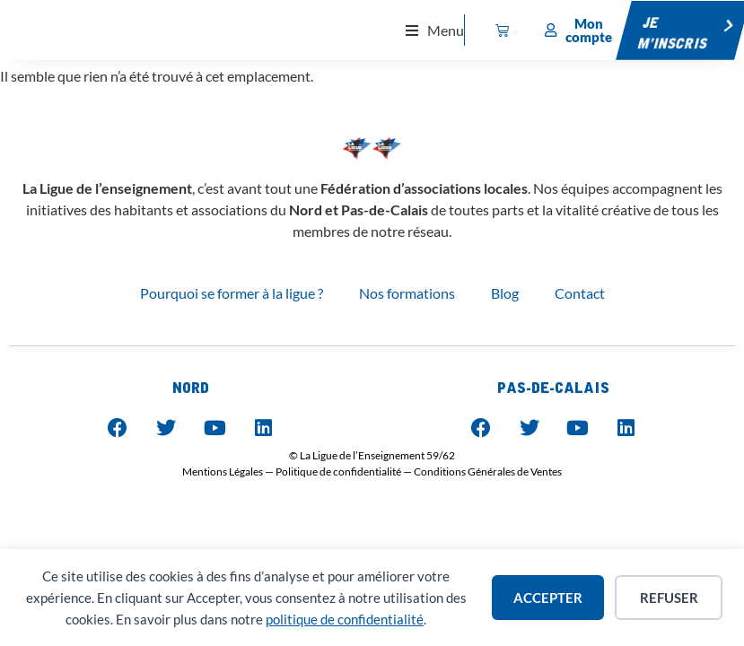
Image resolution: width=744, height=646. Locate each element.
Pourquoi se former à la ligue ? (231, 292)
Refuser (669, 597)
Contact (580, 292)
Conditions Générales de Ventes (488, 471)
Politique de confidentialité (338, 471)
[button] (435, 30)
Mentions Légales (222, 471)
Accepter (547, 597)
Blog (505, 292)
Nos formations (407, 292)
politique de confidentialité (345, 619)
